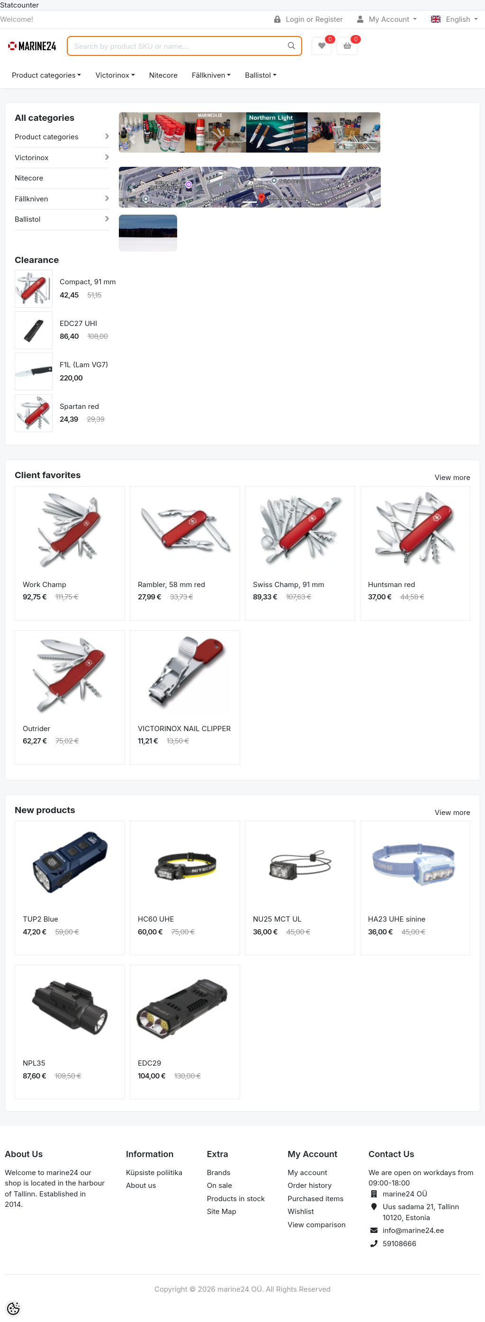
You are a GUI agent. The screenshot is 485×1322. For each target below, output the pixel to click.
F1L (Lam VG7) (84, 364)
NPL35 (34, 1063)
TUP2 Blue (40, 919)
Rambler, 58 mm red (171, 584)
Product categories (44, 75)
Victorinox (112, 75)
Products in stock (236, 1198)
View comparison (316, 1224)
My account (307, 1172)
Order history (309, 1185)
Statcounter (19, 4)
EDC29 (149, 1063)
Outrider (36, 728)
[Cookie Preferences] (13, 1308)
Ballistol (257, 75)
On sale (219, 1185)
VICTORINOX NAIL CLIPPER (184, 728)
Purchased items (315, 1198)
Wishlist (300, 1211)
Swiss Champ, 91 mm (288, 584)
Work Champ (44, 584)
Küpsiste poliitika (154, 1172)
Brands (219, 1172)
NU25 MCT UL (277, 919)
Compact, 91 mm (88, 281)
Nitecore (163, 75)
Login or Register (308, 19)
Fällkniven (208, 75)
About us (141, 1185)
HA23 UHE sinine (396, 919)
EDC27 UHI (78, 323)
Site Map (221, 1211)
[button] (132, 139)
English (451, 19)
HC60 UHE (156, 919)
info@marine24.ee (413, 1230)
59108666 (399, 1243)
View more (452, 477)
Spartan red (79, 406)
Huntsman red (391, 584)
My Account (384, 19)
